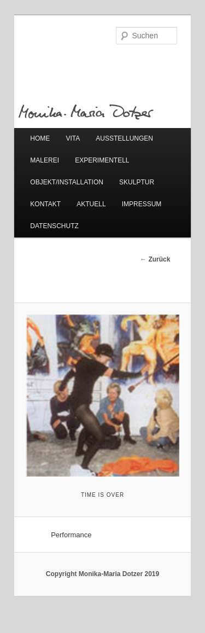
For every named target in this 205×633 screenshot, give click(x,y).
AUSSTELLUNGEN (124, 138)
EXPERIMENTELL (102, 160)
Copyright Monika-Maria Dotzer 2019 (102, 574)
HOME (40, 138)
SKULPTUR (136, 182)
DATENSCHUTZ (54, 226)
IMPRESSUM (142, 204)
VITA (73, 138)
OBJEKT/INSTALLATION (66, 182)
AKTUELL (91, 204)
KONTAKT (45, 204)
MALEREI (44, 160)
